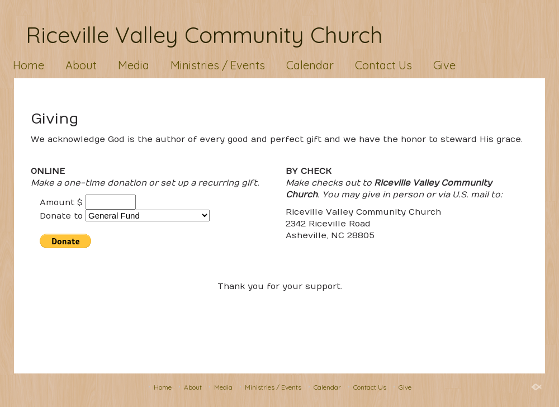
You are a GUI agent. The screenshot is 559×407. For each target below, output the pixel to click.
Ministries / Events (217, 65)
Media (133, 65)
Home (28, 65)
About (81, 65)
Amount (57, 202)
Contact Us (383, 65)
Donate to (61, 216)
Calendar (310, 65)
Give (444, 65)
